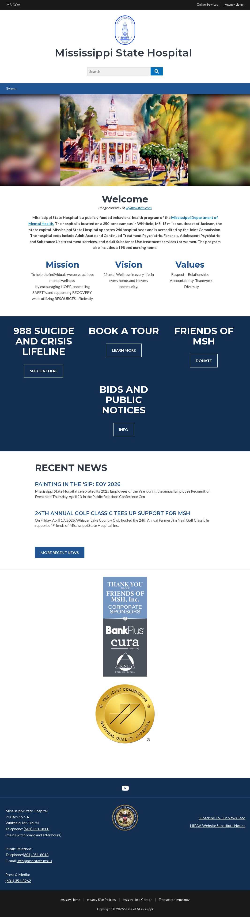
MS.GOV (13, 5)
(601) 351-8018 (36, 854)
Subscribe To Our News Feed (222, 818)
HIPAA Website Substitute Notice (217, 825)
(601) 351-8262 (18, 880)
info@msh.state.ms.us (34, 860)
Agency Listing (234, 4)
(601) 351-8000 (36, 829)
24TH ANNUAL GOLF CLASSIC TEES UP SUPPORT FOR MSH (112, 513)
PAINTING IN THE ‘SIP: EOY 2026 (78, 484)
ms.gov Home (70, 900)
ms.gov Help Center (137, 900)
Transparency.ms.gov (174, 900)
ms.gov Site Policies (101, 900)
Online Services (207, 4)
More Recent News (60, 552)
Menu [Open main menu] (11, 88)
